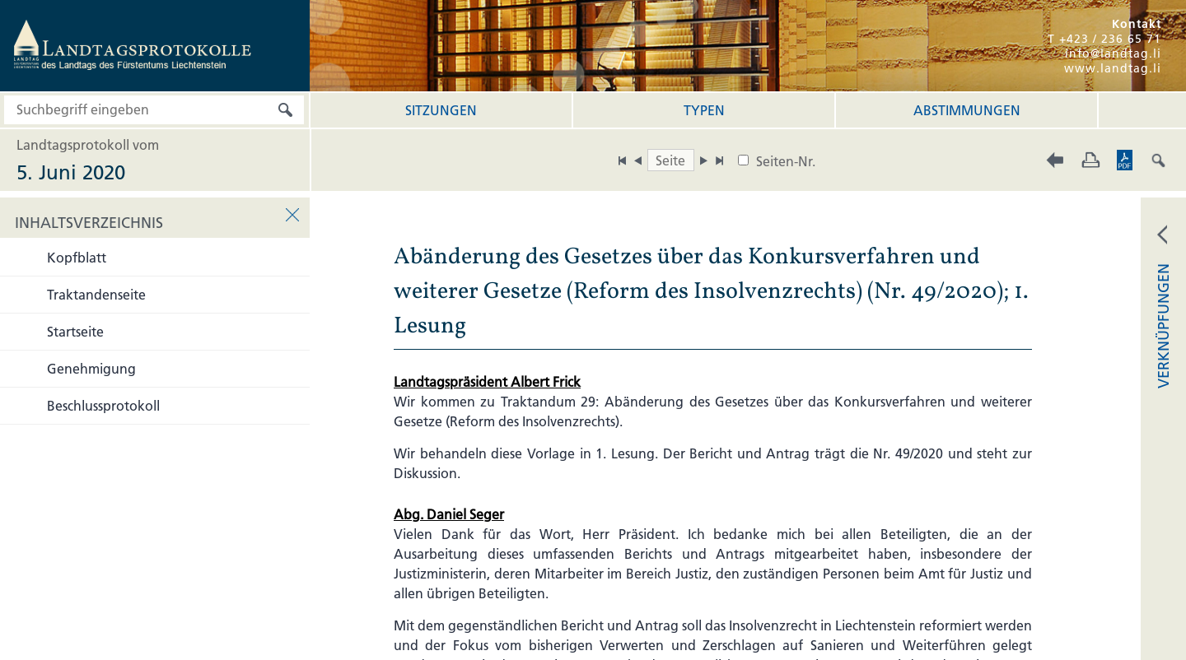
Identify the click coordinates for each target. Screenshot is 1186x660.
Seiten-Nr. (785, 161)
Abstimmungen (966, 110)
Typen (704, 110)
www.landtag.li (1112, 68)
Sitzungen (441, 110)
